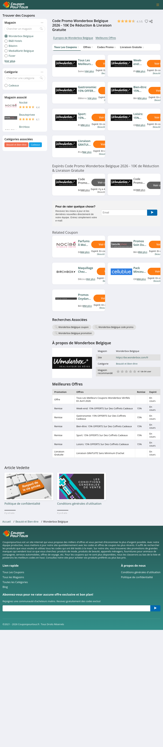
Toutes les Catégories (15, 582)
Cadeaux (35, 144)
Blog (5, 587)
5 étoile (134, 371)
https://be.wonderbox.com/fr (132, 357)
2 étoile (122, 371)
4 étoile (130, 371)
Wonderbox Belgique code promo (116, 327)
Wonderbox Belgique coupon (73, 327)
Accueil (6, 521)
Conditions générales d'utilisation (140, 572)
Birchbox (24, 127)
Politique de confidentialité (137, 577)
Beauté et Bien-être (16, 144)
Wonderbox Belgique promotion (75, 333)
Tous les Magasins (13, 577)
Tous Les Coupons (13, 572)
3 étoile (126, 371)
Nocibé (23, 102)
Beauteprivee (27, 114)
